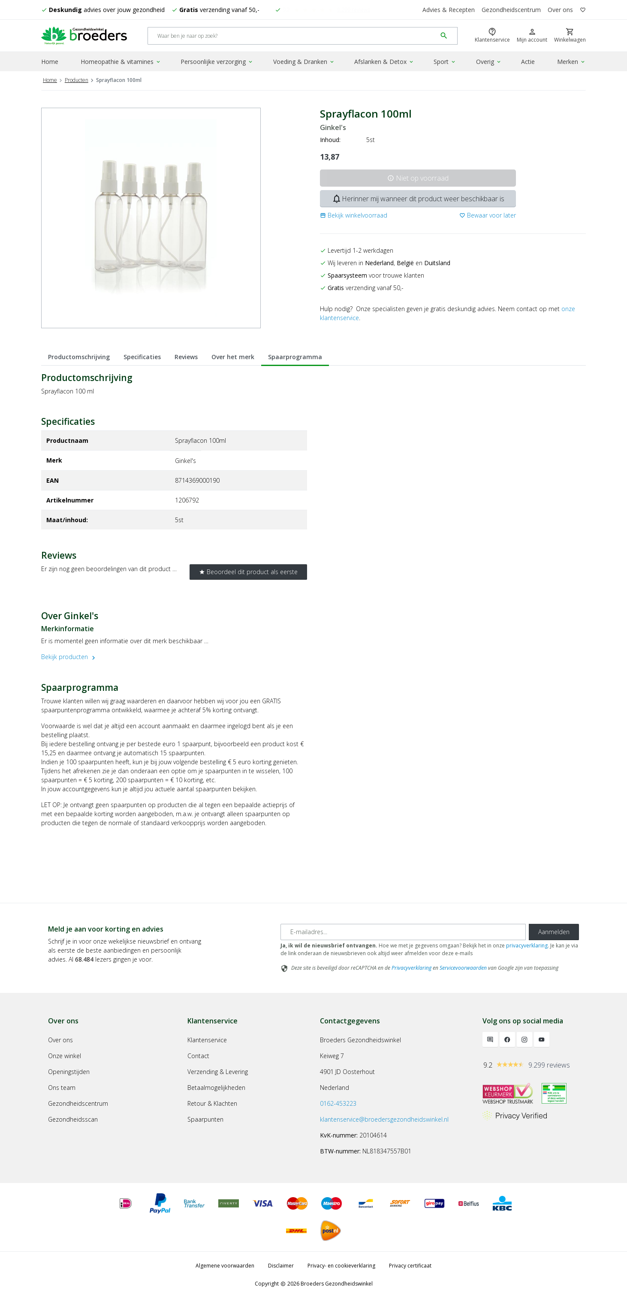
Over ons (560, 10)
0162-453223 (338, 1103)
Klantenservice (207, 1040)
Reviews (186, 357)
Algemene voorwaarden (225, 1265)
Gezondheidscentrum (511, 10)
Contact (198, 1056)
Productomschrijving (79, 357)
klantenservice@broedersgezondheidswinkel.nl (384, 1119)
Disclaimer (281, 1265)
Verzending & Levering (217, 1072)
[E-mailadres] (403, 932)
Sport (445, 61)
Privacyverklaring (411, 967)
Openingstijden (69, 1072)
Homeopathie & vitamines (121, 61)
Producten (76, 80)
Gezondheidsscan (73, 1119)
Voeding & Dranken (304, 61)
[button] (353, 215)
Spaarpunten (205, 1119)
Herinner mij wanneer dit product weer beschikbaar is (418, 199)
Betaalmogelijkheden (216, 1087)
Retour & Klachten (212, 1103)
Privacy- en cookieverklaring (341, 1265)
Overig (489, 61)
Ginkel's (333, 128)
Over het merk (232, 357)
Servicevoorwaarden (463, 967)
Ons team (61, 1087)
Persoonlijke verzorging (217, 61)
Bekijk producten (69, 657)
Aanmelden (554, 932)
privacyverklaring (527, 945)
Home (49, 61)
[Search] (292, 36)
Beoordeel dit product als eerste (248, 572)
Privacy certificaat (410, 1265)
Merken (571, 61)
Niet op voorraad (418, 178)
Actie (528, 61)
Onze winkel (64, 1056)
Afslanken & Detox (384, 61)
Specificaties (142, 357)
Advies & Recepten (448, 10)
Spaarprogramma (295, 357)
